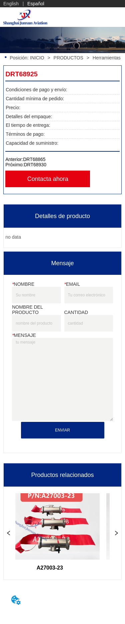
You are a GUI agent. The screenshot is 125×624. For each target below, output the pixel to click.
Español (35, 3)
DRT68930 (35, 164)
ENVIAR (62, 430)
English (11, 3)
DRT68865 (34, 159)
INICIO (37, 57)
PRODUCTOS (68, 57)
